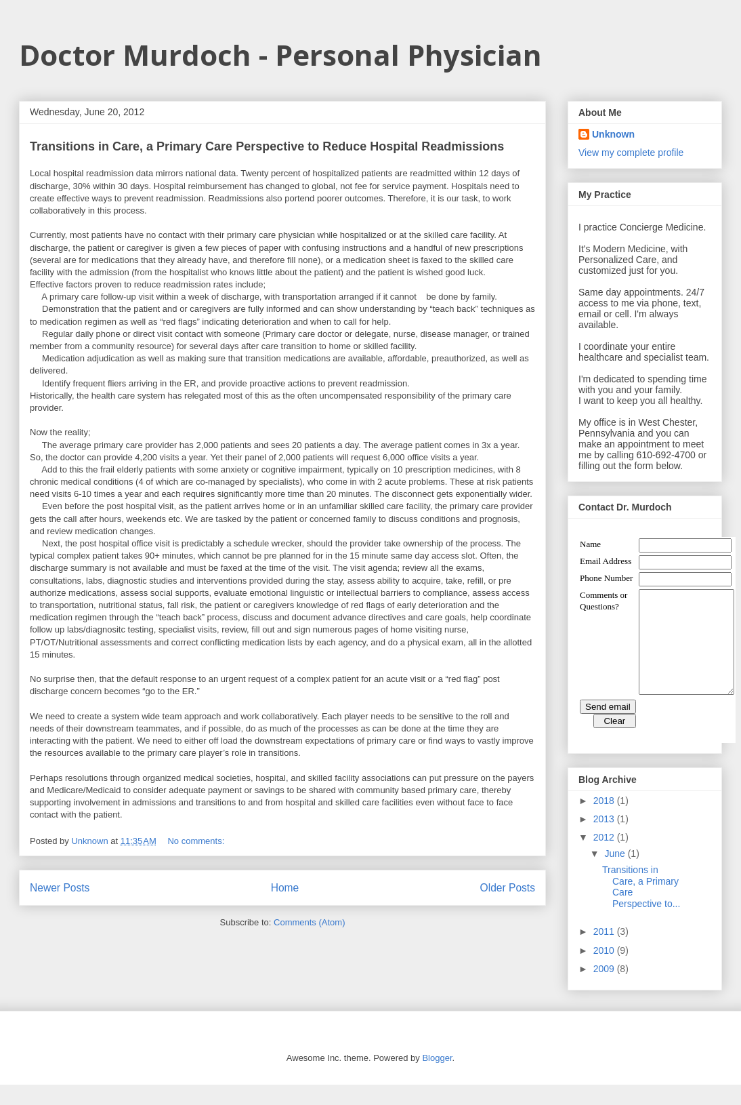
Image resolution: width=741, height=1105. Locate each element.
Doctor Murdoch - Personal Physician (280, 54)
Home (285, 887)
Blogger (437, 1078)
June (615, 873)
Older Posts (507, 887)
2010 (605, 970)
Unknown (613, 134)
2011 (605, 951)
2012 (605, 857)
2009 (605, 989)
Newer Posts (59, 887)
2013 (605, 839)
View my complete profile (630, 152)
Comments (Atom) (309, 922)
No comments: (196, 841)
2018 (605, 821)
